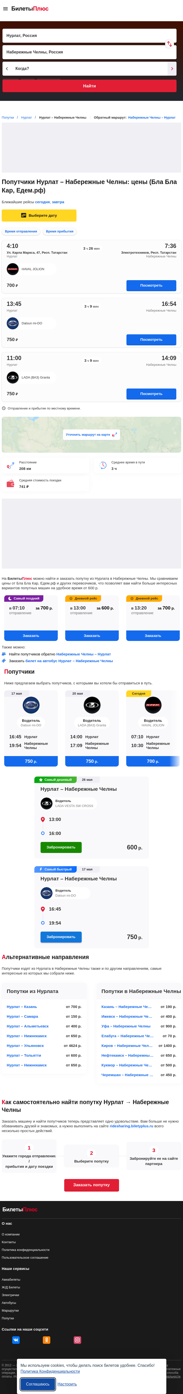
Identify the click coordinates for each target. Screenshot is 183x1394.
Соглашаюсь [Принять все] (38, 1384)
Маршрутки (10, 1310)
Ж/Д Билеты (11, 1287)
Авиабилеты (11, 1279)
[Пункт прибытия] (89, 52)
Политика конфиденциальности (26, 1250)
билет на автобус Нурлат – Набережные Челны (69, 661)
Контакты (9, 1242)
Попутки (8, 1318)
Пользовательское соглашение (25, 1257)
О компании (11, 1234)
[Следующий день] (172, 69)
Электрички (10, 1295)
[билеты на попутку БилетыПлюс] (20, 1210)
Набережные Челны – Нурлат (152, 117)
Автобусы (9, 1303)
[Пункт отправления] (89, 36)
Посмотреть (151, 285)
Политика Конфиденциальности (50, 1371)
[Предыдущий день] (6, 69)
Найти (89, 86)
